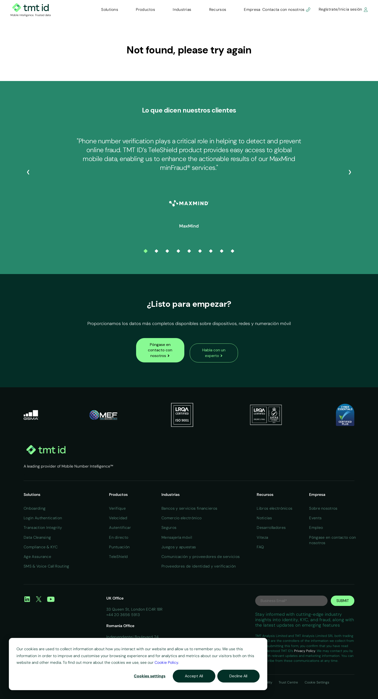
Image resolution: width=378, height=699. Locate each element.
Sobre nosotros (323, 508)
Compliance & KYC (41, 547)
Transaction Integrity (43, 527)
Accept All (194, 676)
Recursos (217, 9)
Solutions (109, 9)
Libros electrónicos (274, 508)
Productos (145, 9)
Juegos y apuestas (178, 547)
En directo (118, 537)
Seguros (168, 527)
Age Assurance (37, 556)
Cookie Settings (317, 682)
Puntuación (119, 547)
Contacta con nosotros (286, 9)
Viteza (262, 537)
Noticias (264, 517)
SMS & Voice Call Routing (46, 566)
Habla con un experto (213, 352)
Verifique (117, 508)
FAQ (260, 547)
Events (315, 517)
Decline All (238, 676)
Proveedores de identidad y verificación (198, 566)
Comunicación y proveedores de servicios (200, 556)
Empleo (316, 527)
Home (24, 474)
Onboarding (35, 508)
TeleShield (118, 556)
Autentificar (120, 527)
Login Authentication (43, 517)
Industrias (182, 9)
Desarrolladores (271, 527)
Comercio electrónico (181, 517)
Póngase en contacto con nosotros (160, 350)
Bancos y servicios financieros (189, 508)
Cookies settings (149, 676)
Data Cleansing (37, 537)
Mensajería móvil (176, 537)
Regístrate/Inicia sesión (343, 9)
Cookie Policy (166, 662)
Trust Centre (289, 682)
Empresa (252, 9)
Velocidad (118, 517)
